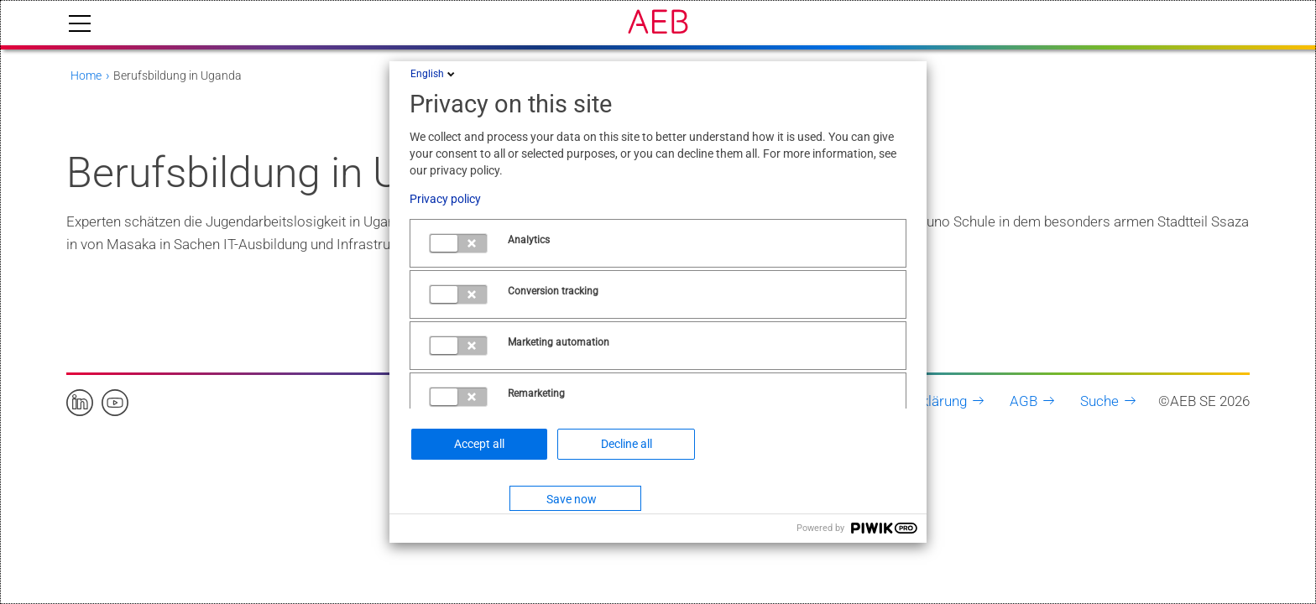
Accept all (479, 443)
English (433, 74)
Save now (571, 499)
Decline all (626, 443)
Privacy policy (445, 199)
